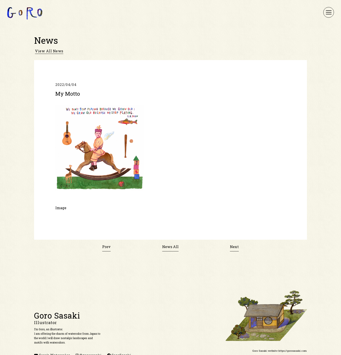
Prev (106, 246)
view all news (49, 51)
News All (170, 246)
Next (234, 246)
